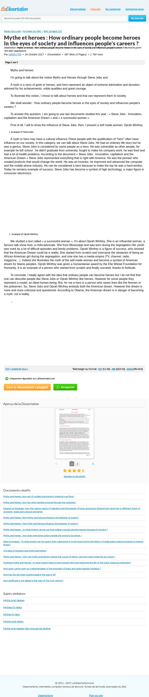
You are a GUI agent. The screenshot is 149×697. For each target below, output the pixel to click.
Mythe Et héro (11, 614)
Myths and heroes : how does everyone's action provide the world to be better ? (42, 535)
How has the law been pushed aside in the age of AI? (29, 574)
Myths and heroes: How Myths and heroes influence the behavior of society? (41, 517)
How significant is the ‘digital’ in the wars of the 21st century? (33, 580)
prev (56, 464)
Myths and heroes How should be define (27, 628)
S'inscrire (95, 9)
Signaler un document (74, 476)
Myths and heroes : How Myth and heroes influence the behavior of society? (40, 523)
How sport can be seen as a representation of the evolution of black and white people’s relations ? (52, 568)
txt (100, 369)
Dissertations (78, 9)
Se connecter (113, 9)
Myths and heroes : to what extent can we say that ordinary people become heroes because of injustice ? (55, 529)
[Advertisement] (74, 204)
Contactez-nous (134, 9)
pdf (114, 369)
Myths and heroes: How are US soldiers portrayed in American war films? (38, 496)
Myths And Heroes (13, 600)
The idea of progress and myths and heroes (24, 550)
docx (129, 369)
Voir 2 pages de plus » (16, 368)
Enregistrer (65, 387)
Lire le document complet (27, 387)
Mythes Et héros (12, 607)
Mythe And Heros (13, 621)
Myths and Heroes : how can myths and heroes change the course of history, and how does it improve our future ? (59, 556)
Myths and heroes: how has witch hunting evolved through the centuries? (39, 502)
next (93, 464)
